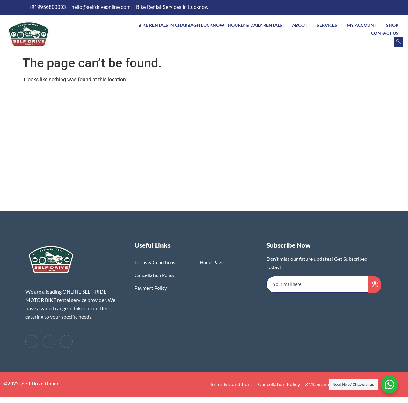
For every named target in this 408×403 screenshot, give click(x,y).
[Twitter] (361, 7)
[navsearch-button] (398, 42)
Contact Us (384, 33)
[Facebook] (348, 7)
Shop (392, 25)
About (299, 25)
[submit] (374, 284)
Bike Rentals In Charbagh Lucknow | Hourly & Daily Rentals (210, 25)
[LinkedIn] (374, 7)
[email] (317, 284)
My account (361, 25)
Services (327, 25)
